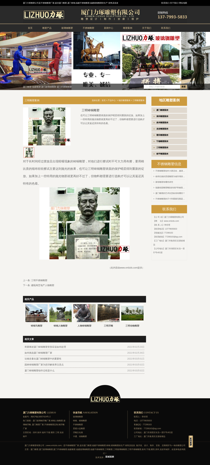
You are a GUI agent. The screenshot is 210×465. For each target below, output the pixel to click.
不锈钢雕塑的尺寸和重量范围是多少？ (170, 198)
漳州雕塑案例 (162, 116)
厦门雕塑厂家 (38, 424)
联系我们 (165, 28)
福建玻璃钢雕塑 (83, 449)
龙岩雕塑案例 (162, 129)
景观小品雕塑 (79, 428)
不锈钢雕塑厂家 (72, 445)
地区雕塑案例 (124, 100)
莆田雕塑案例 (162, 135)
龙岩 (62, 432)
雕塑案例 (127, 28)
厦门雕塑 (27, 87)
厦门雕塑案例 (162, 110)
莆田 (53, 432)
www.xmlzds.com (171, 220)
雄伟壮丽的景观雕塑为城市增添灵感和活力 (170, 176)
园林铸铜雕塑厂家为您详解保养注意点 (44, 364)
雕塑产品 (47, 28)
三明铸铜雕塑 (97, 168)
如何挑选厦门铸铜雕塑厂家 (38, 352)
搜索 (183, 86)
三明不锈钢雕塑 (39, 280)
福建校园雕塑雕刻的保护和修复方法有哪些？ (170, 187)
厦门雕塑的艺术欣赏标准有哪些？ (170, 192)
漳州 (35, 432)
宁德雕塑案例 (162, 141)
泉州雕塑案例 (162, 122)
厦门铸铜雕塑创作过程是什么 (39, 370)
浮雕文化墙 (78, 432)
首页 (30, 28)
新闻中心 (108, 28)
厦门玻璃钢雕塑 (48, 87)
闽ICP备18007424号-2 (41, 417)
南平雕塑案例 (162, 154)
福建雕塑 (36, 87)
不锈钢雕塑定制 (51, 424)
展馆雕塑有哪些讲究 (164, 182)
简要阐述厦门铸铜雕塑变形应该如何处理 (45, 347)
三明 (57, 432)
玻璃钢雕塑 (67, 28)
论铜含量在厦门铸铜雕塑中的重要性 (43, 358)
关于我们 (146, 28)
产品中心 (112, 100)
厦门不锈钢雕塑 (64, 87)
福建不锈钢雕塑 (99, 445)
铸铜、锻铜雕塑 (80, 420)
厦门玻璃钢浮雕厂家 (42, 420)
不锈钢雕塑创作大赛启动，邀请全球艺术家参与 (170, 171)
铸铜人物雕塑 (57, 420)
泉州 (39, 432)
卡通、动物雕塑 (80, 436)
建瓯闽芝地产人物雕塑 (42, 285)
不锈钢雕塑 (88, 28)
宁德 (48, 432)
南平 (25, 436)
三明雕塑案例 (162, 147)
